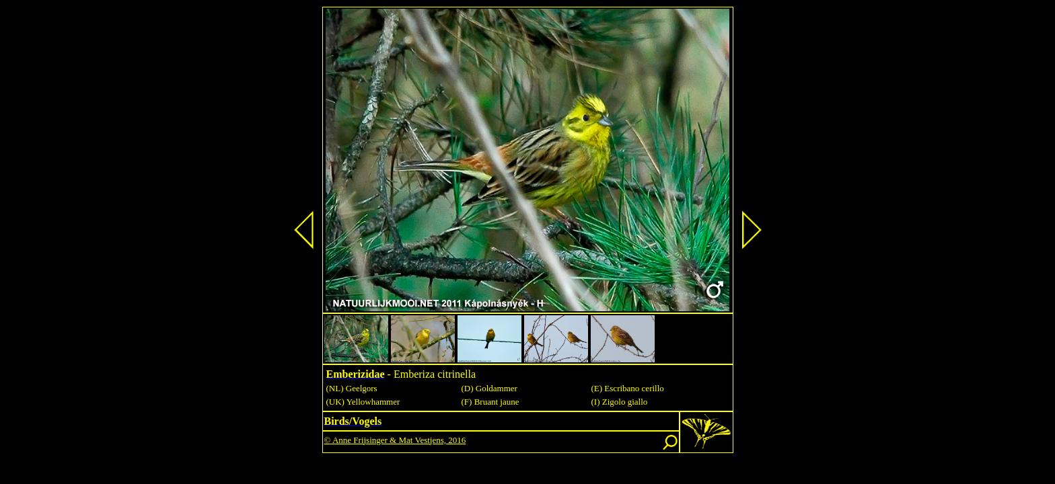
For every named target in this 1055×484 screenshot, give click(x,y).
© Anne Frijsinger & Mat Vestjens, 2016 (395, 440)
